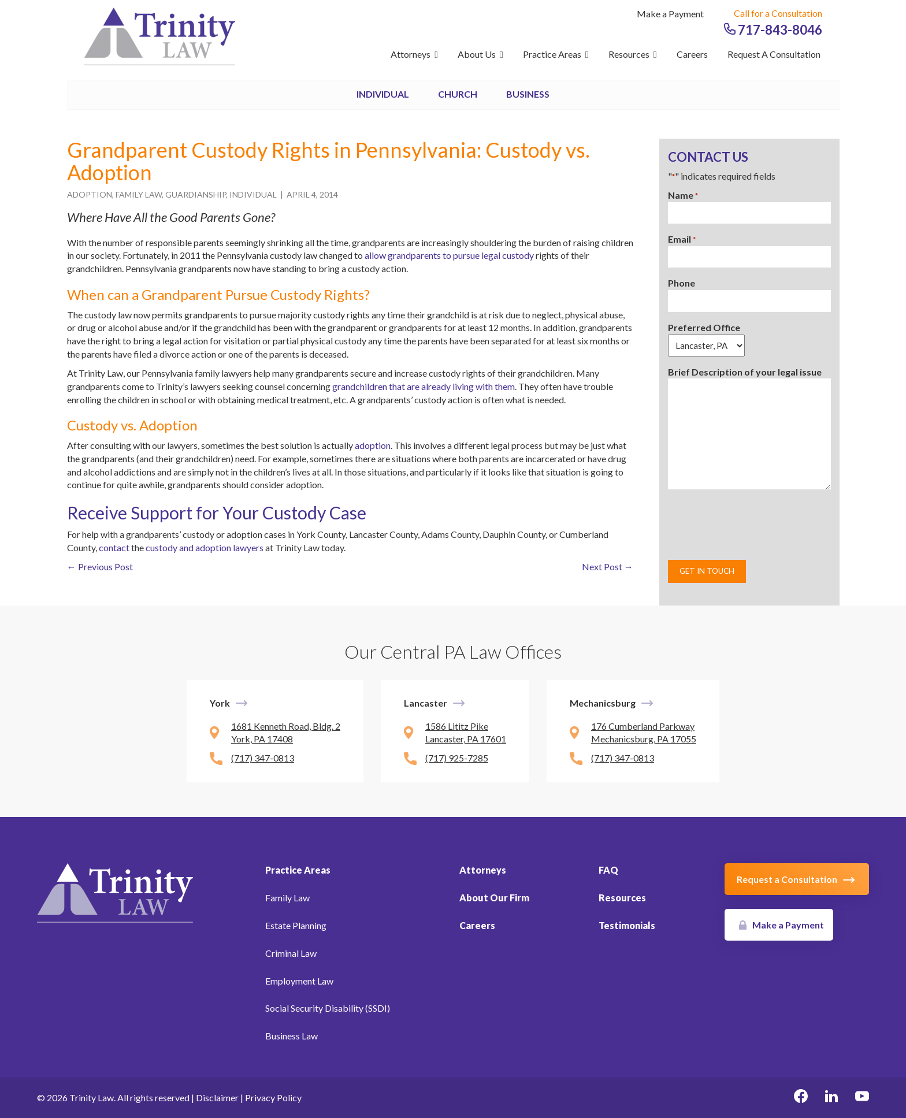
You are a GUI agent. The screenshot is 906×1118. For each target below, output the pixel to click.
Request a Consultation (773, 54)
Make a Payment (670, 13)
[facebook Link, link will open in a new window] (801, 1097)
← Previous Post (100, 566)
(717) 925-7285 (456, 757)
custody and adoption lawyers (204, 547)
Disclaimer (217, 1097)
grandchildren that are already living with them (423, 386)
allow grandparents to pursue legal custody (449, 255)
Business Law (291, 1035)
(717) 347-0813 (262, 757)
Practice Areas (556, 54)
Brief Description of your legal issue (745, 371)
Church (457, 93)
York (220, 702)
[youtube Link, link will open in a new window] (862, 1097)
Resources (632, 54)
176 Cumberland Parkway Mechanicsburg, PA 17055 (643, 732)
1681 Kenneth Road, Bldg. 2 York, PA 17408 (285, 732)
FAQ (608, 869)
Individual (383, 93)
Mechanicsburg (603, 702)
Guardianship (195, 194)
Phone (681, 282)
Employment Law (299, 980)
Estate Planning (295, 925)
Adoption (89, 194)
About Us (480, 54)
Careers (692, 54)
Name (683, 196)
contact (114, 547)
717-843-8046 (773, 30)
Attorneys (414, 54)
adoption (373, 445)
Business (527, 93)
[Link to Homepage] (115, 891)
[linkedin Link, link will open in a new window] (831, 1098)
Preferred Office (704, 327)
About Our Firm (494, 897)
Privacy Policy (273, 1097)
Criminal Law (291, 953)
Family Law (139, 194)
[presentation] (756, 524)
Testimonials (627, 925)
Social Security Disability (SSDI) (327, 1007)
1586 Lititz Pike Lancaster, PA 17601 (465, 732)
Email (682, 239)
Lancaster (425, 702)
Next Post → (607, 566)
